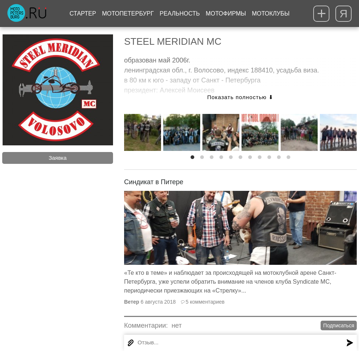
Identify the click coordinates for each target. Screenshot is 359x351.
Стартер (82, 13)
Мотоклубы (271, 13)
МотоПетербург (128, 13)
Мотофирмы (226, 13)
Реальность (180, 13)
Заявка (58, 158)
